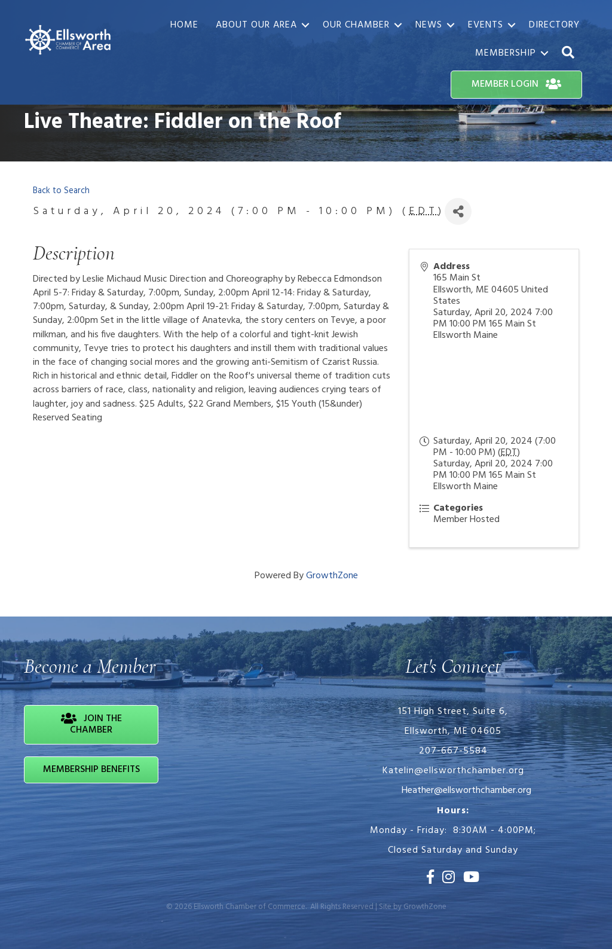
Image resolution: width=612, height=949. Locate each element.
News (428, 25)
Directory (554, 25)
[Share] (458, 211)
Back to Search (61, 191)
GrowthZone (332, 576)
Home (184, 25)
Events (485, 25)
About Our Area (256, 25)
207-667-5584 (453, 751)
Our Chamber (356, 25)
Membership (505, 53)
